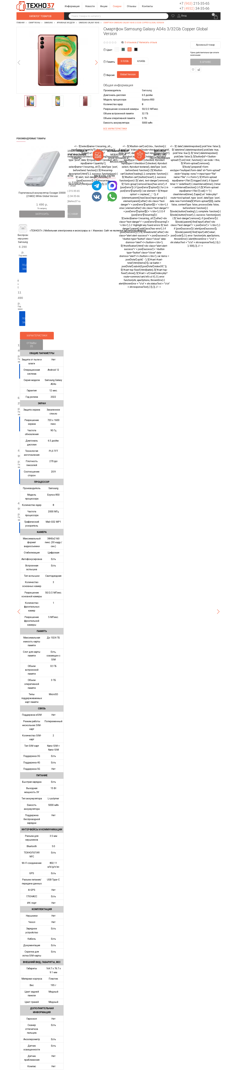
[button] (72, 6)
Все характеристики (115, 128)
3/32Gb (125, 61)
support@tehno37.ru (69, 201)
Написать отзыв (148, 42)
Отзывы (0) (31, 344)
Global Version (128, 74)
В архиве (205, 62)
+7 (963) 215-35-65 (69, 190)
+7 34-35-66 (194, 8)
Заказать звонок (216, 6)
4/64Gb (141, 61)
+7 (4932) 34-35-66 (69, 196)
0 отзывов (131, 42)
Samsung (147, 90)
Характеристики (37, 335)
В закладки (192, 69)
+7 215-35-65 (194, 4)
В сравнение (198, 69)
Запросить (42, 214)
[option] (58, 60)
